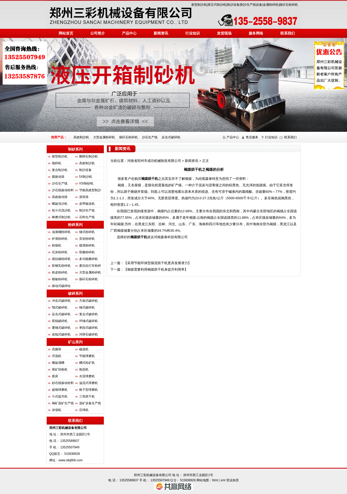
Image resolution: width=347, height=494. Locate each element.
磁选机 (84, 349)
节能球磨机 (87, 356)
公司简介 (97, 33)
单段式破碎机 (88, 328)
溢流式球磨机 (88, 383)
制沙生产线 (87, 210)
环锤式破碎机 (88, 321)
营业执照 (232, 480)
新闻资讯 (161, 33)
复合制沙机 (59, 170)
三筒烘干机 (87, 396)
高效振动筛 (59, 197)
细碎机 (56, 163)
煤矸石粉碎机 (128, 137)
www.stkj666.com (71, 460)
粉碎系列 (75, 225)
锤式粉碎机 (87, 232)
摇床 (55, 376)
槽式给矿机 (87, 363)
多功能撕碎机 (88, 259)
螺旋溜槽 (58, 363)
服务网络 (256, 33)
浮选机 (56, 356)
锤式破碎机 (87, 307)
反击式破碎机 (171, 137)
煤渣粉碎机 (87, 245)
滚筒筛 (84, 197)
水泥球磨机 (87, 376)
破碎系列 (75, 293)
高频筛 (56, 349)
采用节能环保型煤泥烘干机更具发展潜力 (157, 263)
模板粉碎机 (59, 279)
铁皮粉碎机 (59, 272)
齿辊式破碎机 (61, 334)
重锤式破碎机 (61, 328)
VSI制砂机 (86, 183)
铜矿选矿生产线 (63, 403)
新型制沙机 (59, 156)
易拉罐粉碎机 (61, 259)
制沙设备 (85, 170)
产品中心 (233, 137)
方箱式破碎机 (88, 301)
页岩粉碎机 (87, 239)
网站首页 (66, 33)
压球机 (84, 410)
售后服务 (252, 137)
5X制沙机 (85, 177)
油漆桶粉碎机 (61, 232)
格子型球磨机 (88, 390)
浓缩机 (56, 410)
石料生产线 (87, 217)
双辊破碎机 (59, 321)
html (215, 480)
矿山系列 (75, 342)
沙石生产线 (150, 137)
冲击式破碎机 (61, 301)
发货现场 (224, 33)
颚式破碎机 (59, 307)
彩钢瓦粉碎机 (61, 265)
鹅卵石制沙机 (88, 156)
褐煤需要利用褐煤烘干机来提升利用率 (156, 269)
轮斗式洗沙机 (61, 210)
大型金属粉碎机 (104, 137)
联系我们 (287, 33)
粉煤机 (56, 245)
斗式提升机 (59, 396)
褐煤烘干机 (149, 179)
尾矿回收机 (59, 369)
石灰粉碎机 (59, 252)
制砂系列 (75, 149)
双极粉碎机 (87, 252)
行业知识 (192, 33)
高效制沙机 (81, 137)
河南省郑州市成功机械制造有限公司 (154, 161)
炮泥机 (84, 369)
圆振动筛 (58, 177)
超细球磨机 (59, 390)
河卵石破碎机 (88, 334)
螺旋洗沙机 (59, 203)
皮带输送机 (87, 203)
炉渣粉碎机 (59, 239)
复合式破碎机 (88, 314)
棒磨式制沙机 (61, 217)
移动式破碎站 (61, 286)
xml (223, 480)
